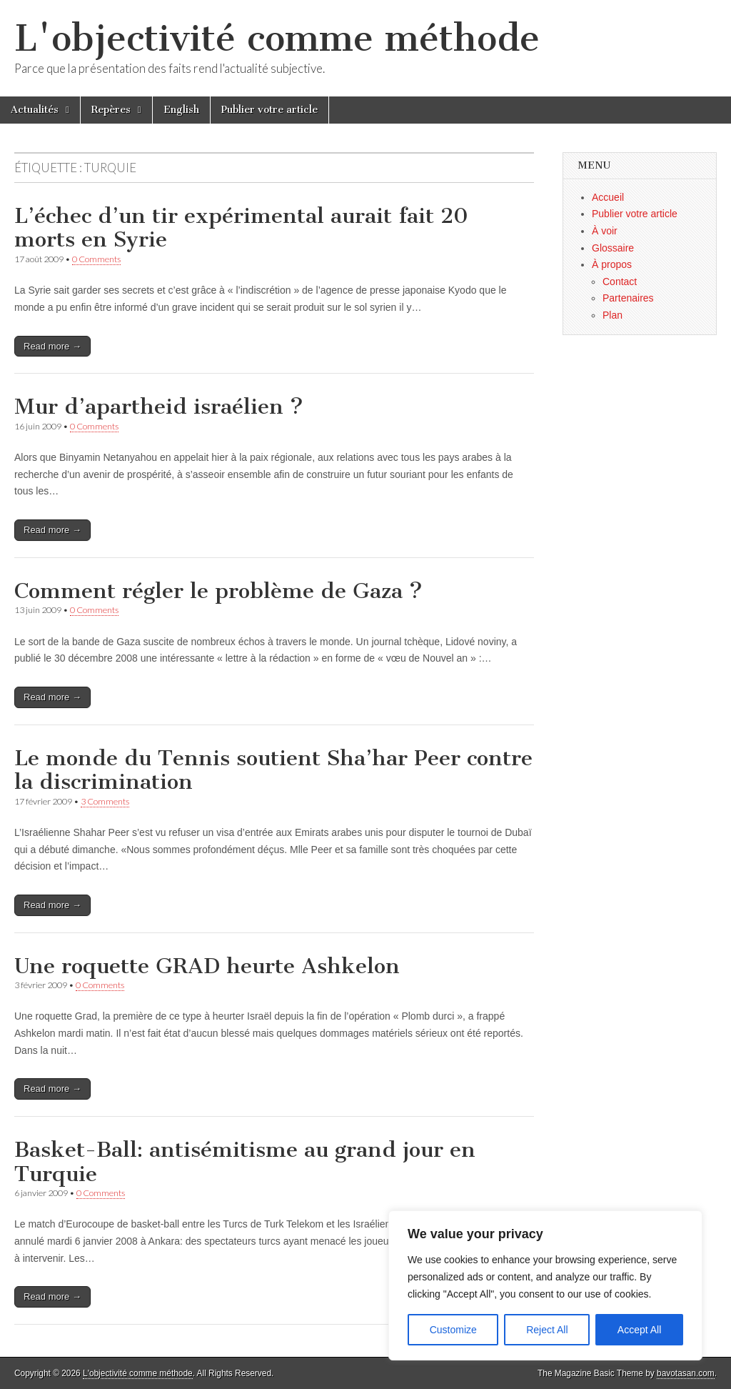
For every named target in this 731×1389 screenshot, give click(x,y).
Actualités (35, 110)
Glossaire (613, 248)
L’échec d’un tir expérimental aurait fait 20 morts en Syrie (241, 228)
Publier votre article (269, 110)
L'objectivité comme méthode (277, 38)
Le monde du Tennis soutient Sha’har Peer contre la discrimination (273, 770)
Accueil (608, 197)
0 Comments (96, 259)
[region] (545, 1285)
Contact (620, 281)
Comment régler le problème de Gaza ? (218, 591)
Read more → (52, 346)
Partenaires (628, 298)
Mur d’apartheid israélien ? (158, 406)
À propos (612, 264)
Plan (612, 315)
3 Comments (105, 801)
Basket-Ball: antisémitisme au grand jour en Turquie (244, 1162)
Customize (453, 1329)
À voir (604, 231)
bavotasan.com (686, 1373)
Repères (111, 110)
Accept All (639, 1329)
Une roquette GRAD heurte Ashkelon (207, 966)
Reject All (547, 1329)
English (181, 110)
